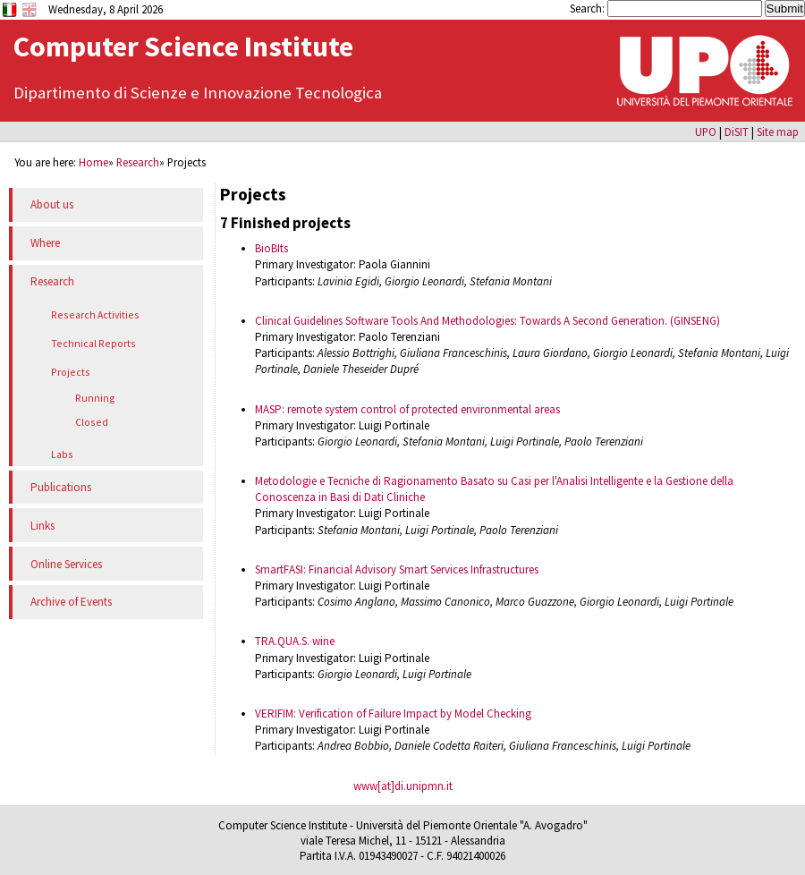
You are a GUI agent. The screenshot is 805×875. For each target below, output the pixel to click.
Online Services (66, 564)
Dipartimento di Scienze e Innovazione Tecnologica (197, 92)
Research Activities (95, 314)
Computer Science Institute (183, 46)
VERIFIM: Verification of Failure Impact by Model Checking (393, 713)
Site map (778, 131)
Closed (91, 422)
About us (51, 204)
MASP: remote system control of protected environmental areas (407, 409)
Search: (588, 8)
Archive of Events (71, 601)
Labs (62, 454)
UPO (705, 131)
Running (95, 397)
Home (93, 162)
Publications (60, 487)
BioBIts (271, 248)
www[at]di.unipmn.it (403, 786)
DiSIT (736, 131)
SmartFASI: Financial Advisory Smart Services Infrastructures (396, 569)
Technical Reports (93, 343)
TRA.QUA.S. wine (295, 641)
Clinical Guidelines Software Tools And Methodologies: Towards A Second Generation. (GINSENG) (487, 320)
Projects (70, 371)
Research (137, 162)
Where (45, 243)
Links (42, 525)
